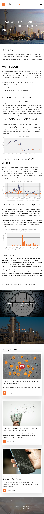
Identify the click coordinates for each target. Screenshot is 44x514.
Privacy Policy (26, 509)
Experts (18, 501)
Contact (35, 501)
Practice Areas (10, 501)
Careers (30, 501)
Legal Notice (17, 509)
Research (23, 501)
